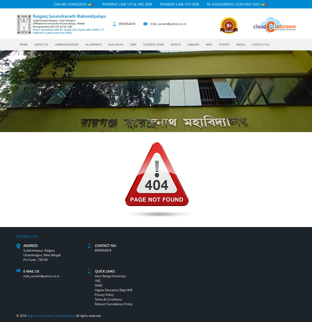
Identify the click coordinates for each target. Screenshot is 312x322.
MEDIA (240, 44)
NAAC (99, 285)
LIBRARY (193, 44)
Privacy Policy (104, 295)
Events (224, 44)
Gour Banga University (110, 276)
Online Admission (74, 4)
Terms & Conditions (108, 299)
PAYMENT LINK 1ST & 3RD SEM (127, 4)
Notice (176, 44)
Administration (67, 44)
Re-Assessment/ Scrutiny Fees (237, 4)
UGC (98, 281)
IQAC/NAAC (116, 44)
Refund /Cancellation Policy (114, 304)
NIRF (133, 44)
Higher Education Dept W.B (113, 290)
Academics (93, 44)
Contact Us (260, 44)
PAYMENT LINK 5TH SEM (179, 4)
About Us (41, 44)
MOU (209, 44)
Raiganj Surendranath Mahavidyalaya (51, 316)
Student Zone (153, 44)
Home (24, 44)
